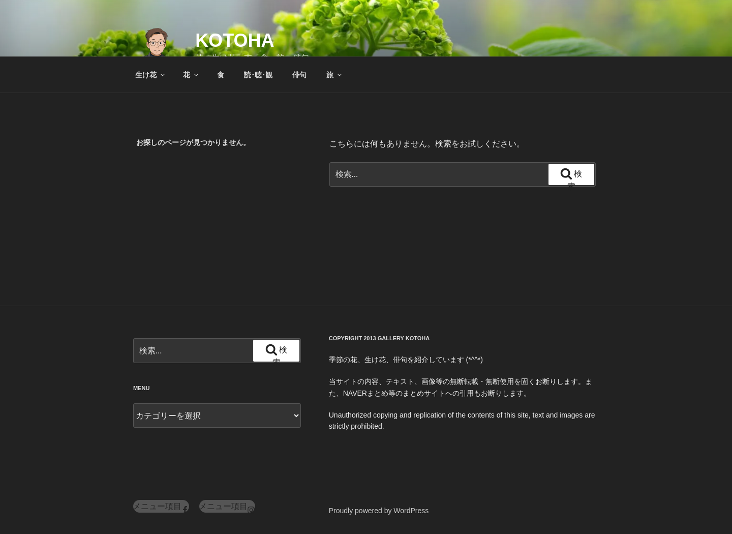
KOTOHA (234, 40)
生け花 (150, 75)
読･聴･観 (258, 75)
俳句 (299, 75)
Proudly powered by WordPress (379, 511)
